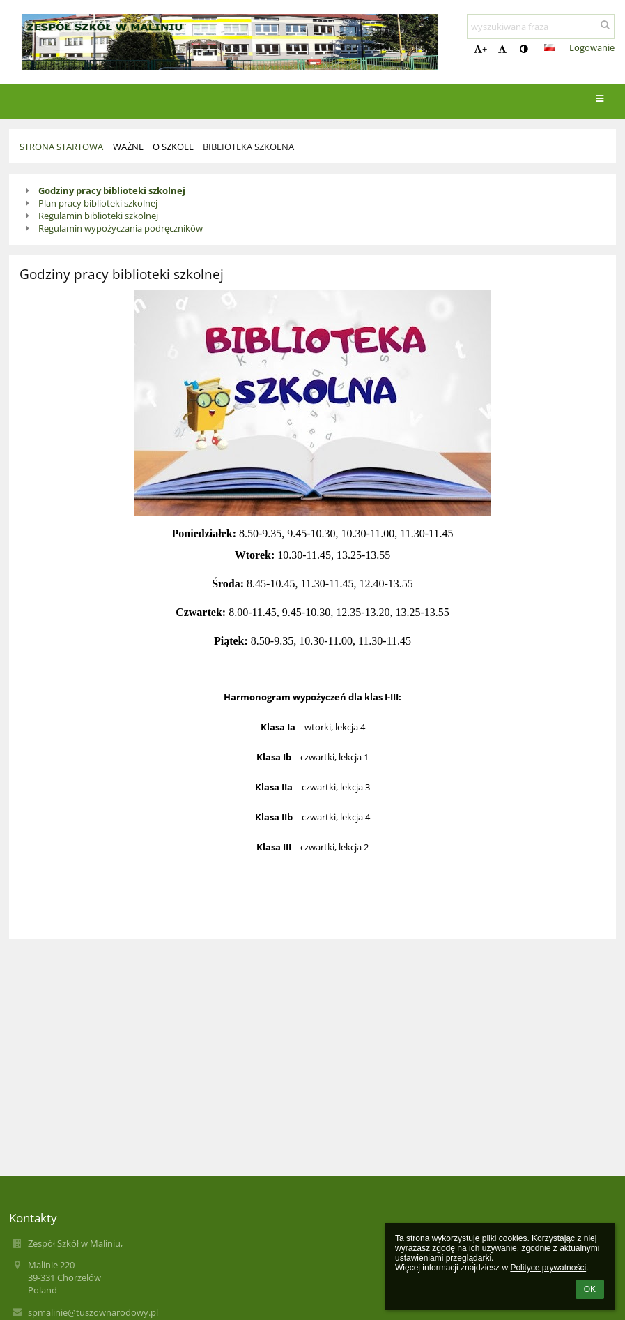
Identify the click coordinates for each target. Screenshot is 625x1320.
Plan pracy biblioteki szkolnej (97, 203)
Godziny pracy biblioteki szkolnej (111, 190)
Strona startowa (61, 146)
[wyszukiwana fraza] (541, 26)
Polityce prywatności (548, 1268)
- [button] (503, 49)
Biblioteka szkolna (248, 146)
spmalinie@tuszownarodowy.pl (93, 1312)
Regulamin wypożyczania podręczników (120, 228)
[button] (549, 47)
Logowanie (592, 47)
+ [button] (480, 49)
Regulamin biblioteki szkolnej (98, 215)
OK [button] (590, 1289)
